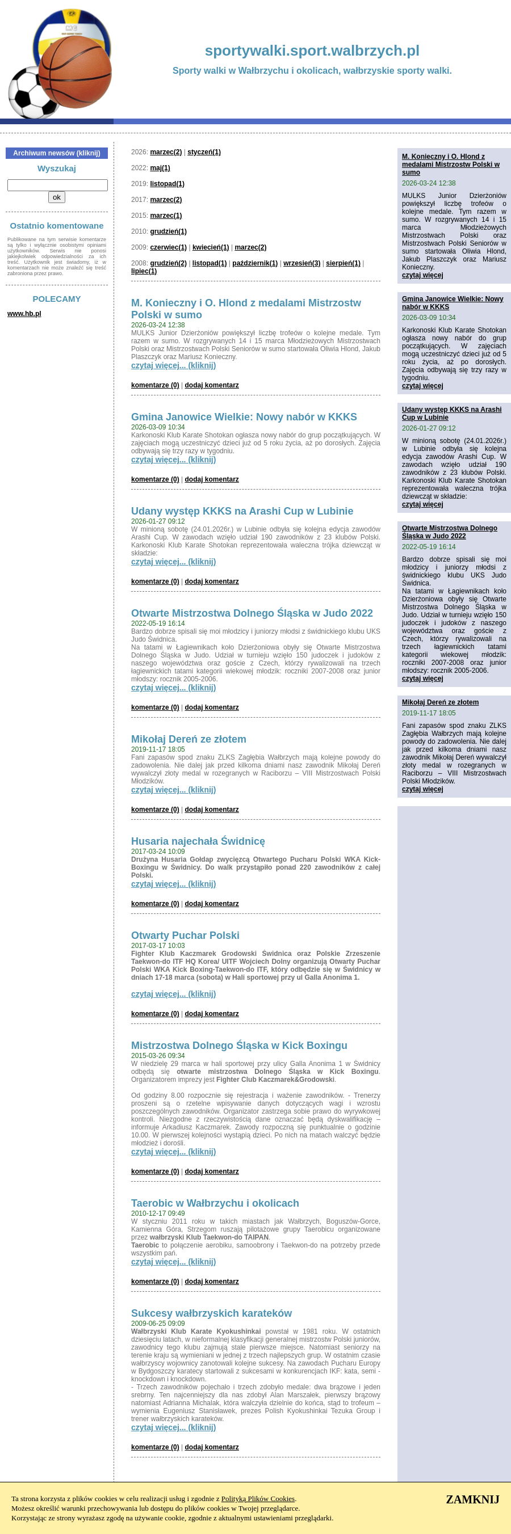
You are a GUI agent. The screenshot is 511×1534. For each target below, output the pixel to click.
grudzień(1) (168, 231)
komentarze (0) (155, 385)
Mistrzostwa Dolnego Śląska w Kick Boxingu (239, 1045)
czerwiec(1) (168, 247)
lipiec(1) (144, 271)
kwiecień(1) (210, 247)
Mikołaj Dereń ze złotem (188, 739)
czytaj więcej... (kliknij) (173, 365)
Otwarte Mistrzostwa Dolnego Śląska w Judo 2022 (252, 613)
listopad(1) (167, 184)
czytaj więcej (422, 275)
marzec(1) (166, 216)
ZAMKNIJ (473, 1499)
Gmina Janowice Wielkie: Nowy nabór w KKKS (244, 417)
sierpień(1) (343, 263)
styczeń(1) (204, 152)
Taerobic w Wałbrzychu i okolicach (215, 1203)
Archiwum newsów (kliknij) (56, 153)
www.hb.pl (24, 314)
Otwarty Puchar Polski (185, 935)
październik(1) (255, 263)
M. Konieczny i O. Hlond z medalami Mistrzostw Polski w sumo (451, 164)
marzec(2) (166, 152)
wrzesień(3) (301, 263)
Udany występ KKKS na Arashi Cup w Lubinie (242, 511)
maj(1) (160, 168)
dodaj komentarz (212, 385)
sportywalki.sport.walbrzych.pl (312, 50)
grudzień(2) (168, 263)
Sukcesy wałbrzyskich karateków (211, 1313)
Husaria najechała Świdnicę (198, 841)
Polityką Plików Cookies (258, 1498)
